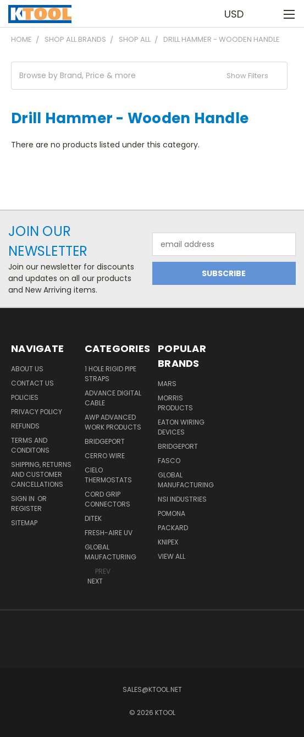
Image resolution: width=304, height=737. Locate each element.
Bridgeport (105, 441)
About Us (27, 368)
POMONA (171, 513)
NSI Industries (182, 499)
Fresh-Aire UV (108, 532)
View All (171, 556)
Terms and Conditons (30, 445)
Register (26, 508)
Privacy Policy (36, 411)
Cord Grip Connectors (107, 499)
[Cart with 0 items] (266, 14)
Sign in (23, 498)
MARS (167, 383)
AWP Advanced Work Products (113, 422)
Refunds (25, 426)
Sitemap (24, 522)
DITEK (93, 518)
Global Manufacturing (186, 480)
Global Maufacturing (110, 552)
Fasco (169, 460)
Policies (24, 397)
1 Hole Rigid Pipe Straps (110, 373)
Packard (173, 527)
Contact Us (32, 383)
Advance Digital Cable (113, 398)
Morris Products (175, 403)
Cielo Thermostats (108, 475)
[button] (149, 76)
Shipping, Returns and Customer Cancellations (41, 474)
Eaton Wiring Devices (181, 427)
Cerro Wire (105, 455)
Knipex (168, 542)
